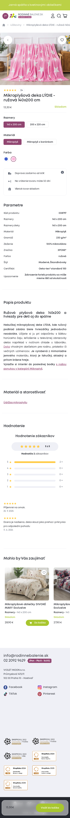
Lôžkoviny (15, 25)
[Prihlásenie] (53, 16)
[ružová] (13, 159)
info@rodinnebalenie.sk (26, 655)
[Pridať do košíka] (37, 623)
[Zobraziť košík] (65, 16)
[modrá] (6, 159)
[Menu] (5, 16)
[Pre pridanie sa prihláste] (62, 40)
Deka (7, 347)
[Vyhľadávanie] (59, 16)
